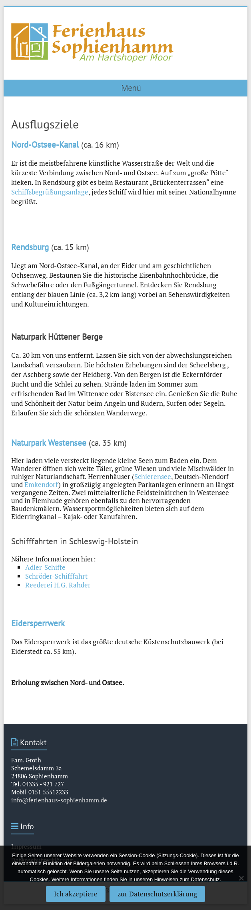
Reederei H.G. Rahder (58, 584)
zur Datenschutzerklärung (157, 893)
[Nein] (241, 878)
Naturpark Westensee (48, 442)
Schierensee (152, 476)
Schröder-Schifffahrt (56, 576)
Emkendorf (41, 484)
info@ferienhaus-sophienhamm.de (59, 800)
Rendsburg (30, 247)
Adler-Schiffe (45, 567)
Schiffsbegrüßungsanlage (49, 191)
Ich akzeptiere (76, 893)
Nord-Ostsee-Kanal (45, 144)
